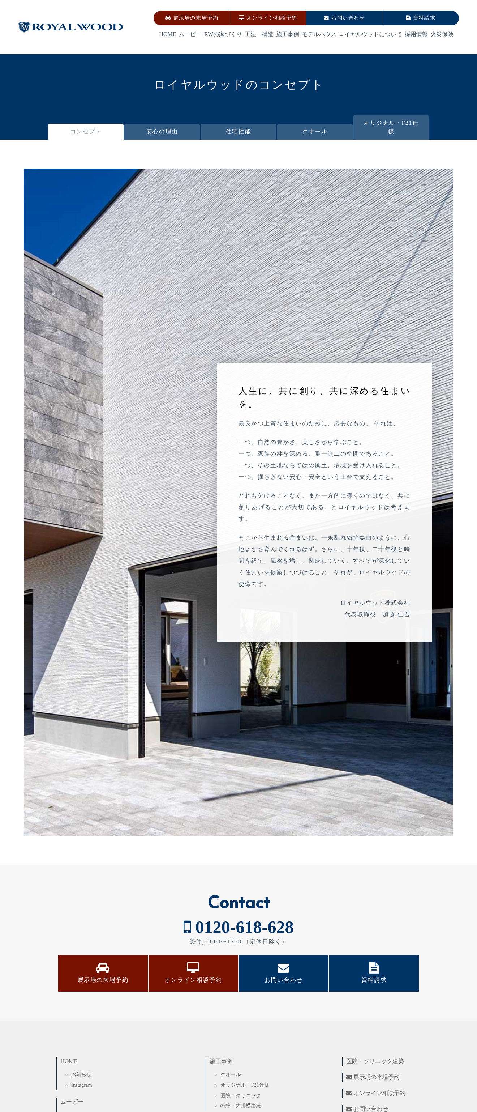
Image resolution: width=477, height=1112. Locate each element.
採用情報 (416, 34)
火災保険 (442, 34)
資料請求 (420, 18)
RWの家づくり (223, 34)
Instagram (81, 1085)
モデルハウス (319, 34)
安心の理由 (162, 131)
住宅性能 (238, 131)
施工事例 (287, 34)
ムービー (190, 34)
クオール (314, 131)
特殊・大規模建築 (240, 1105)
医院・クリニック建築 (375, 1061)
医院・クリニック (240, 1095)
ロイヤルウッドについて (370, 34)
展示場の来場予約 (191, 18)
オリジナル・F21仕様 (391, 127)
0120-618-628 (239, 927)
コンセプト (86, 131)
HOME (167, 34)
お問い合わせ (344, 18)
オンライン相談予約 (268, 18)
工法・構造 (259, 34)
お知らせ (81, 1074)
